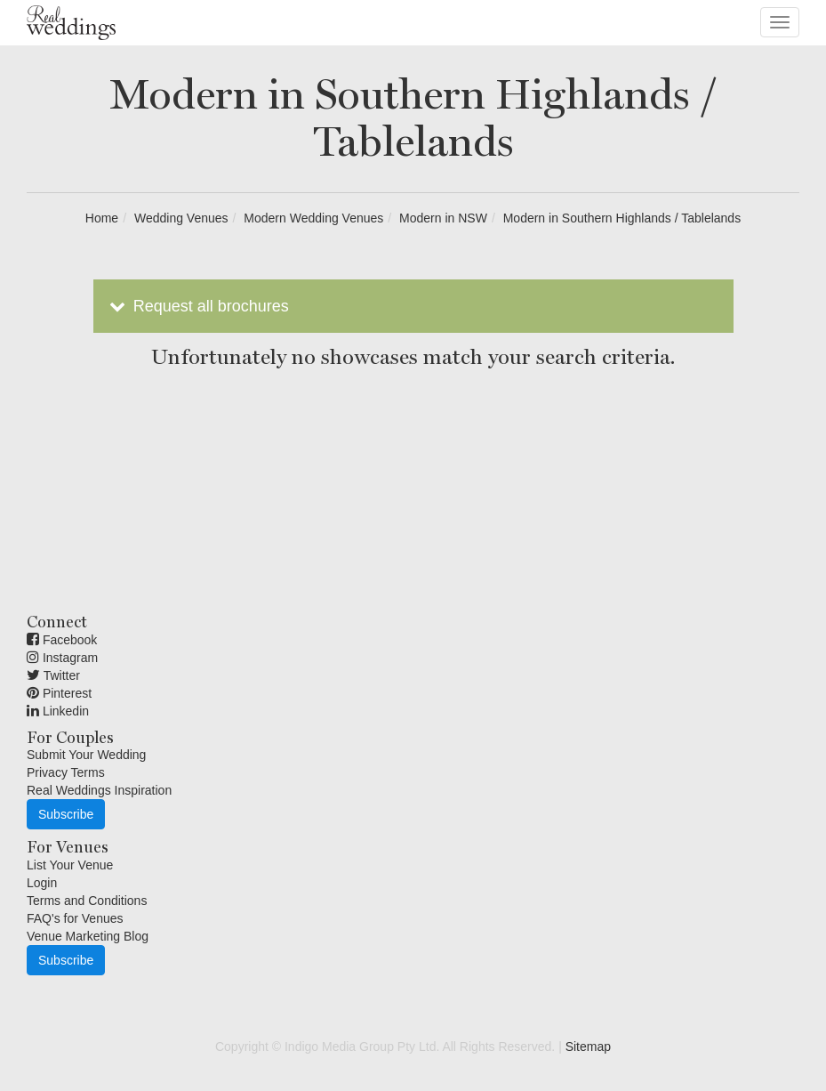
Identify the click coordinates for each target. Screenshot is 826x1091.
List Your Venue (70, 865)
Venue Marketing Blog (87, 936)
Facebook (62, 640)
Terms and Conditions (87, 900)
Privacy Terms (66, 772)
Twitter (53, 675)
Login (42, 883)
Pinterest (59, 693)
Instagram (62, 658)
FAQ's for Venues (75, 918)
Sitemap (588, 1046)
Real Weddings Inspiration (99, 790)
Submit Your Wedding (86, 755)
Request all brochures (198, 306)
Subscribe (65, 814)
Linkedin (58, 711)
